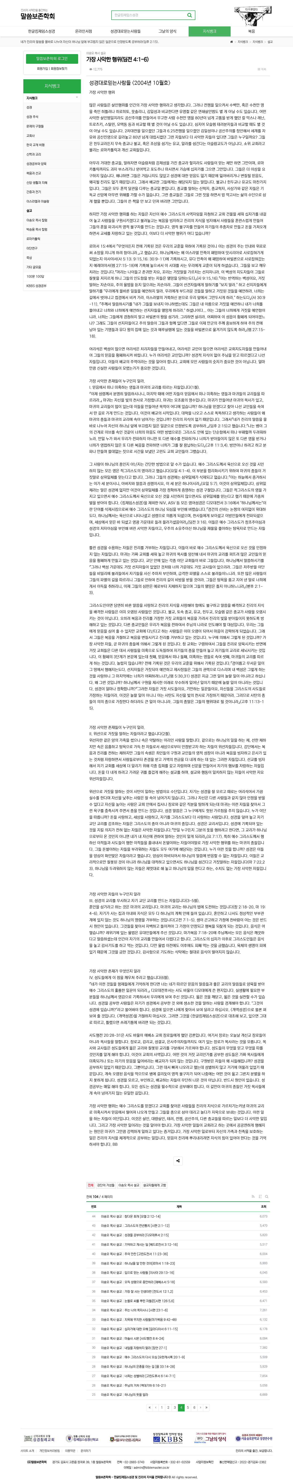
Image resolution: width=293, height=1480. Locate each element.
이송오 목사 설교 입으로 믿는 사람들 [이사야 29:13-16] (137, 1273)
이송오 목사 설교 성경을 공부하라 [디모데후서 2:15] (135, 1235)
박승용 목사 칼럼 (36, 229)
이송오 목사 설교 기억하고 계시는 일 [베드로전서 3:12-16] (139, 1244)
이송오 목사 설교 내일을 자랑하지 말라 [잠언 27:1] (134, 1348)
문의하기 (86, 1451)
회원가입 (42, 68)
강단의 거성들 (105, 1185)
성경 (29, 107)
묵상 (29, 258)
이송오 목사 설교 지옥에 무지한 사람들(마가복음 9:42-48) (139, 1319)
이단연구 (31, 248)
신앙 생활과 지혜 (36, 183)
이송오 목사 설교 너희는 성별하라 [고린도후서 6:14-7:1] (138, 1376)
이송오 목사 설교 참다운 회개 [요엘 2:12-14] (130, 1216)
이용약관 (70, 1451)
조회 (263, 1206)
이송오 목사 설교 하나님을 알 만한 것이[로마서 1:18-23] (138, 1263)
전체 (90, 1185)
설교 (270, 42)
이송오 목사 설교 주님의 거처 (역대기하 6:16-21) (133, 1385)
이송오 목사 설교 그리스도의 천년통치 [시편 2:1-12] (135, 1226)
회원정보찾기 (59, 68)
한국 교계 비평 (35, 145)
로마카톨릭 (33, 239)
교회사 (30, 136)
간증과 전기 (33, 192)
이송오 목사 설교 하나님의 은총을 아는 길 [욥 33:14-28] (138, 1366)
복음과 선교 (33, 173)
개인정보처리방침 (49, 1451)
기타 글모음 (33, 267)
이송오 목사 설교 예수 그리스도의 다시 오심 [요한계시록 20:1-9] (143, 1357)
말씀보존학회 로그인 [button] (52, 59)
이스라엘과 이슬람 (37, 201)
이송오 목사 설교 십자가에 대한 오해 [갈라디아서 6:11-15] (139, 1329)
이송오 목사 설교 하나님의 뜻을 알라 (124, 1395)
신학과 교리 (33, 154)
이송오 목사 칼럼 (36, 220)
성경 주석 (32, 117)
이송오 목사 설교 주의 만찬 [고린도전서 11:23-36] (134, 1254)
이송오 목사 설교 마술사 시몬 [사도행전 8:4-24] (132, 1338)
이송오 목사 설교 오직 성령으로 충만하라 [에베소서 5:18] (138, 1282)
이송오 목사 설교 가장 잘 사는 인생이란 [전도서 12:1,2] (137, 1291)
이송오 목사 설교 (128, 1185)
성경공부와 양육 (36, 164)
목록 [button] (262, 69)
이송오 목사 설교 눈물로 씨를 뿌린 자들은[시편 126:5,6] (137, 1301)
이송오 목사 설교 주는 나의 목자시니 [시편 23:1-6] (134, 1310)
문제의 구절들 (35, 126)
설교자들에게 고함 (154, 1185)
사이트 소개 (27, 1451)
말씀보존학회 (38, 16)
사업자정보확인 (205, 1462)
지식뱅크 (243, 42)
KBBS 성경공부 (36, 286)
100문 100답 (35, 276)
